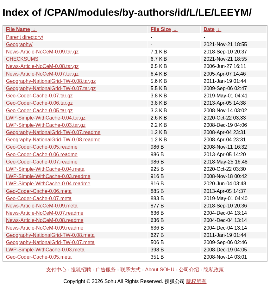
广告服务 (106, 269)
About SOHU (159, 269)
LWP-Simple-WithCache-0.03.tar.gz (45, 125)
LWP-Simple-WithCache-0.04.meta (45, 169)
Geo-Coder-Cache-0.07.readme (42, 161)
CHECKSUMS (22, 59)
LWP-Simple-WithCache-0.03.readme (48, 176)
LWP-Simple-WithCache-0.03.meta (45, 249)
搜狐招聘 (81, 269)
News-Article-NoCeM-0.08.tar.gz (42, 66)
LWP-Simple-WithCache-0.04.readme (48, 183)
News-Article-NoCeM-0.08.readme (45, 220)
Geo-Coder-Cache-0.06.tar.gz (39, 103)
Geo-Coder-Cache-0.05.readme (42, 147)
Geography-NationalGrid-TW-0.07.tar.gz (51, 88)
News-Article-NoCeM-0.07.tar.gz (42, 74)
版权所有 (196, 281)
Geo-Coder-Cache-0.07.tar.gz (39, 95)
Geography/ (19, 44)
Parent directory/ (24, 37)
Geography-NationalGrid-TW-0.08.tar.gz (51, 81)
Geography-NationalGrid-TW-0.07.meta (50, 242)
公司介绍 (189, 269)
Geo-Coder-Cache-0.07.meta (39, 198)
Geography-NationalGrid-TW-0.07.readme (53, 132)
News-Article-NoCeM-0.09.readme (45, 228)
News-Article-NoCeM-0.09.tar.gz (42, 51)
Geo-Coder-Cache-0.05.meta (39, 257)
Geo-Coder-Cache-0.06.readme (42, 154)
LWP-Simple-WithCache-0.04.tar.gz (45, 117)
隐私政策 (214, 269)
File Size (161, 29)
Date (209, 29)
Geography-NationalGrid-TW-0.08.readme (53, 139)
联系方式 (130, 269)
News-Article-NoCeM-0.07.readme (45, 213)
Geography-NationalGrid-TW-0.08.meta (50, 235)
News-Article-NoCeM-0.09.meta (42, 205)
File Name (18, 29)
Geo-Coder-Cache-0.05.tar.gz (39, 110)
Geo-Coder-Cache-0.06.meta (39, 191)
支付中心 (56, 269)
